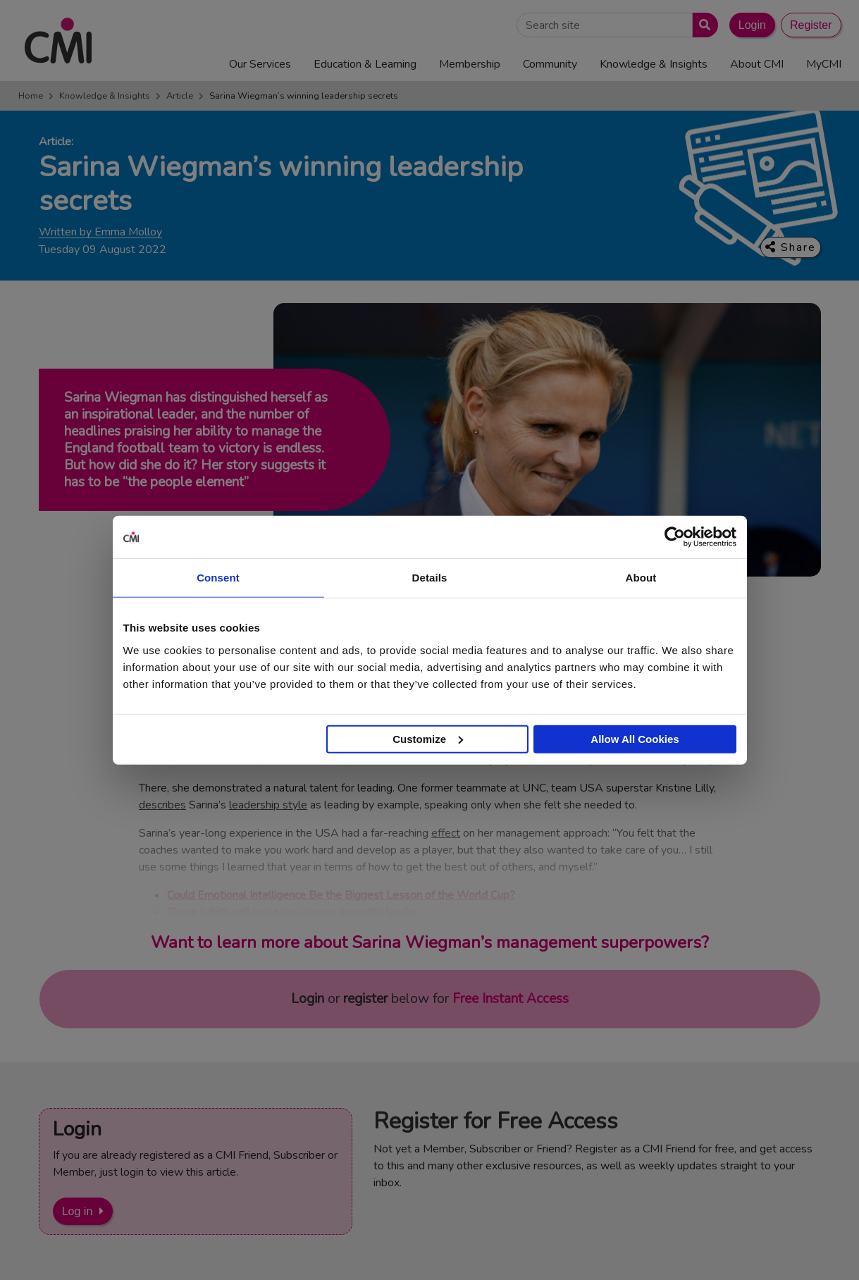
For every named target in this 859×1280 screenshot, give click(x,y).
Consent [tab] (218, 578)
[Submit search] (702, 25)
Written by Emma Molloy (100, 232)
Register (811, 25)
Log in (77, 1211)
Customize (428, 738)
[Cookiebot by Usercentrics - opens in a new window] (674, 537)
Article (179, 96)
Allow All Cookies (635, 738)
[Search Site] (605, 25)
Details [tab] (429, 578)
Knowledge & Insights (104, 96)
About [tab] (641, 578)
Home (30, 96)
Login (752, 25)
